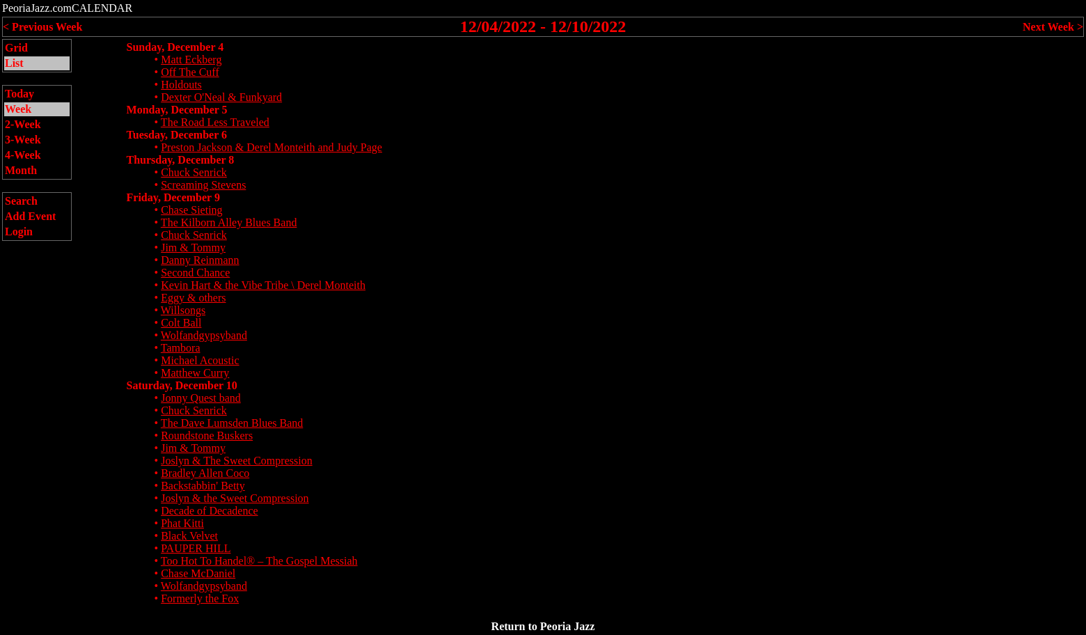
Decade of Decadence (209, 511)
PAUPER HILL (195, 548)
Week (18, 109)
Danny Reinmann (200, 260)
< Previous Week (42, 27)
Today (19, 94)
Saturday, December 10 (182, 385)
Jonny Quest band (201, 398)
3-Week (23, 140)
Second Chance (195, 273)
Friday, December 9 (173, 197)
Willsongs (183, 310)
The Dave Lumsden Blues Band (232, 423)
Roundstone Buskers (207, 435)
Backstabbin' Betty (203, 486)
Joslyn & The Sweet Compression (236, 461)
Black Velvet (189, 536)
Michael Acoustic (200, 360)
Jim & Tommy (193, 247)
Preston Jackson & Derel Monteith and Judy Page (271, 147)
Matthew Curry (195, 373)
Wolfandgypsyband (204, 335)
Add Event (30, 216)
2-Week (23, 124)
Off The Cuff (190, 72)
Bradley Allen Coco (205, 473)
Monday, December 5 (177, 110)
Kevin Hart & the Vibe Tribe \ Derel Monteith (263, 285)
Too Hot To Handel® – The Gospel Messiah (259, 561)
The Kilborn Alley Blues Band (229, 222)
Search (21, 201)
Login (19, 231)
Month (21, 170)
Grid (16, 48)
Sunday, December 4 (175, 47)
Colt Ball (181, 323)
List (14, 63)
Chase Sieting (191, 210)
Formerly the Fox (200, 598)
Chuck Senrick (194, 172)
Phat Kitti (182, 523)
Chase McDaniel (198, 573)
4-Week (23, 155)
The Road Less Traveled (215, 122)
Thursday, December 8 (181, 160)
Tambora (180, 348)
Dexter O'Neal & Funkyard (221, 97)
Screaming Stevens (203, 185)
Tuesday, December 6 (177, 135)
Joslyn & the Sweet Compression (234, 498)
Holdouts (181, 85)
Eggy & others (193, 298)
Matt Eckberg (191, 59)
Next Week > (1053, 27)
